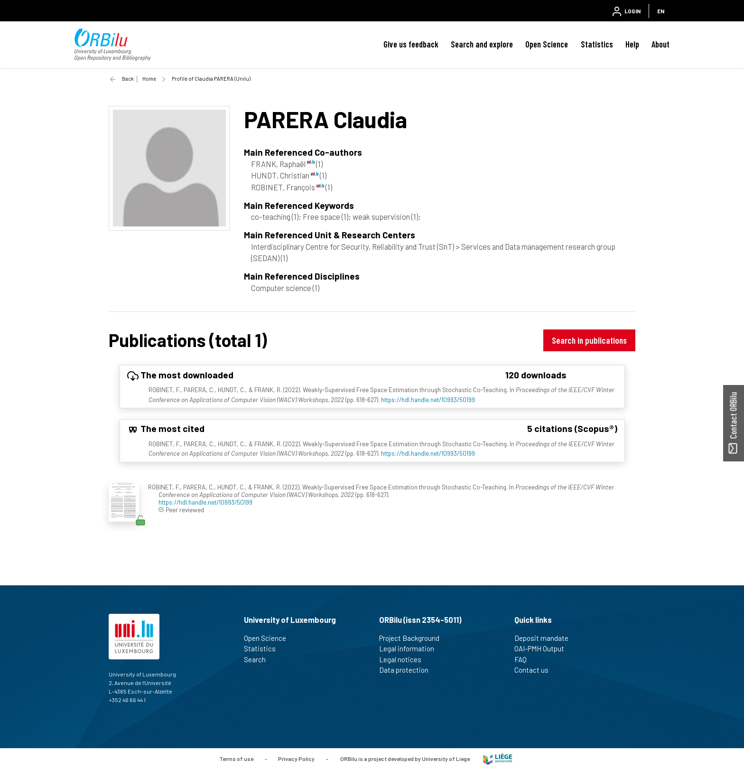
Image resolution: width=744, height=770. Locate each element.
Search (259, 659)
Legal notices (404, 659)
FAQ (524, 659)
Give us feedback (410, 44)
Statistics (597, 44)
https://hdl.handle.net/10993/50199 (428, 399)
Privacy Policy (296, 758)
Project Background (413, 638)
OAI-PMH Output (543, 648)
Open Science (546, 44)
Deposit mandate (545, 638)
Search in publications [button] (589, 340)
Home (149, 78)
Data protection (408, 670)
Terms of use (236, 758)
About (660, 44)
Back (128, 78)
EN (660, 11)
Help (632, 44)
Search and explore (482, 44)
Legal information (410, 648)
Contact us (535, 670)
